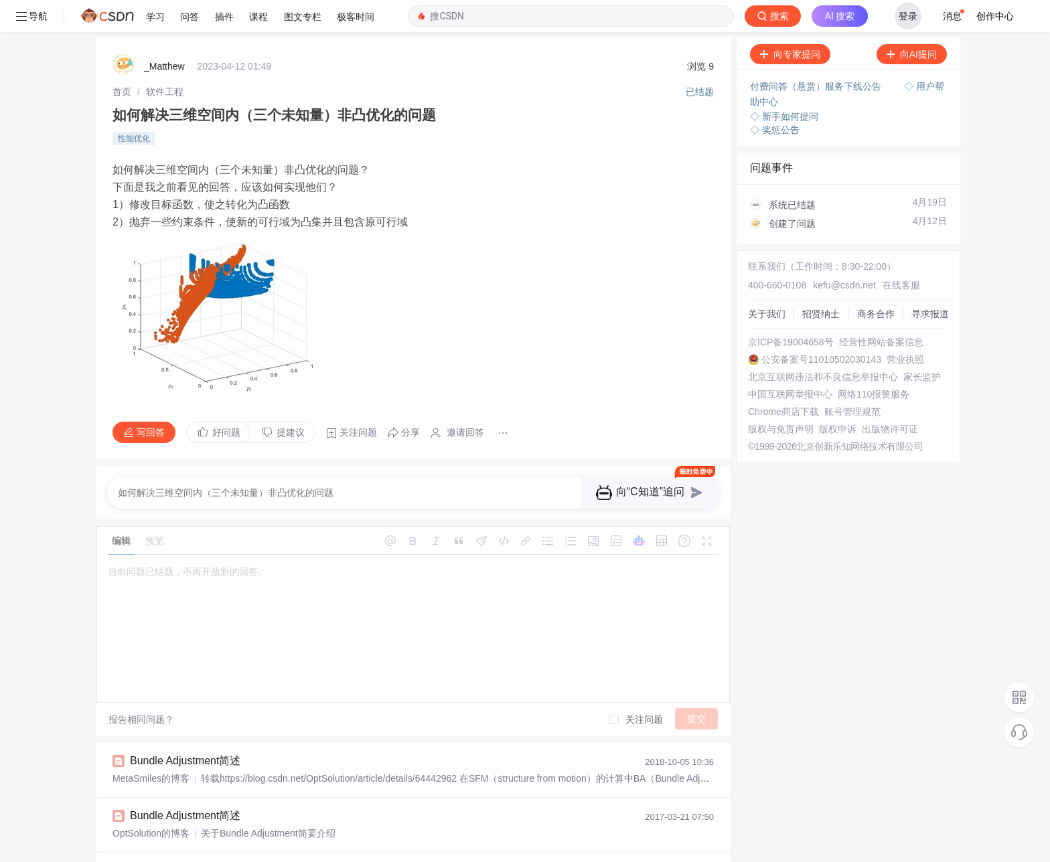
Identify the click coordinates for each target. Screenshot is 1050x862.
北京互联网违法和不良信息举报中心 (823, 344)
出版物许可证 (890, 397)
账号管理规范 (852, 379)
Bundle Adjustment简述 (185, 728)
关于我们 (766, 281)
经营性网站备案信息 (881, 310)
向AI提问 (912, 22)
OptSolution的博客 (151, 801)
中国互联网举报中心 (790, 362)
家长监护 (922, 344)
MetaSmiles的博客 (151, 746)
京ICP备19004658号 (791, 310)
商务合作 (876, 281)
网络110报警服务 (873, 362)
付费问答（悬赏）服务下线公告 (817, 54)
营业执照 (905, 327)
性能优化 (134, 106)
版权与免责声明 (781, 397)
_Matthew (164, 34)
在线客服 (901, 253)
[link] (121, 59)
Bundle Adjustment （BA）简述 (204, 837)
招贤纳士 (821, 281)
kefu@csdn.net (844, 253)
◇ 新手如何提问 (784, 84)
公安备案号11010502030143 (821, 327)
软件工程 (164, 59)
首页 (121, 59)
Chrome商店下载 (783, 379)
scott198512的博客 (152, 855)
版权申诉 (837, 397)
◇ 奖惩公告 (775, 97)
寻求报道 (930, 281)
